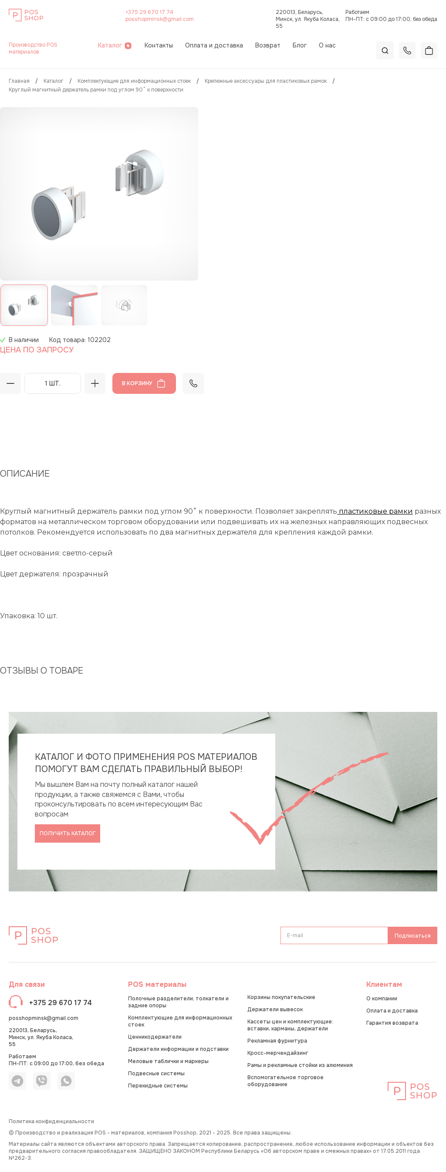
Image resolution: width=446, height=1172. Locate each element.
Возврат (267, 45)
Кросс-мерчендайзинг (277, 1053)
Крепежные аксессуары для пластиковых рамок (266, 81)
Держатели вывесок (275, 1009)
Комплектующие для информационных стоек (134, 81)
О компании (381, 998)
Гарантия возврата (392, 1023)
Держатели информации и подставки (178, 1049)
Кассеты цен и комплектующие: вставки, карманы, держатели (290, 1025)
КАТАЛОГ (54, 81)
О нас (327, 45)
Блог (300, 45)
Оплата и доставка (214, 45)
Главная (19, 81)
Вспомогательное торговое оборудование (285, 1081)
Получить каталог (68, 833)
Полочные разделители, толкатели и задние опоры (178, 1002)
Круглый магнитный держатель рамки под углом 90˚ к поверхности (96, 90)
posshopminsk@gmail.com (159, 19)
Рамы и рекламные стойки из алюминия (300, 1065)
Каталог (115, 45)
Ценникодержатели (155, 1036)
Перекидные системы (158, 1085)
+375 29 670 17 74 (149, 12)
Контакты (159, 45)
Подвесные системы (156, 1073)
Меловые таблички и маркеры (168, 1061)
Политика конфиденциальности (51, 1121)
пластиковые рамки (375, 511)
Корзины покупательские (281, 997)
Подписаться (413, 935)
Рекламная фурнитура (277, 1040)
